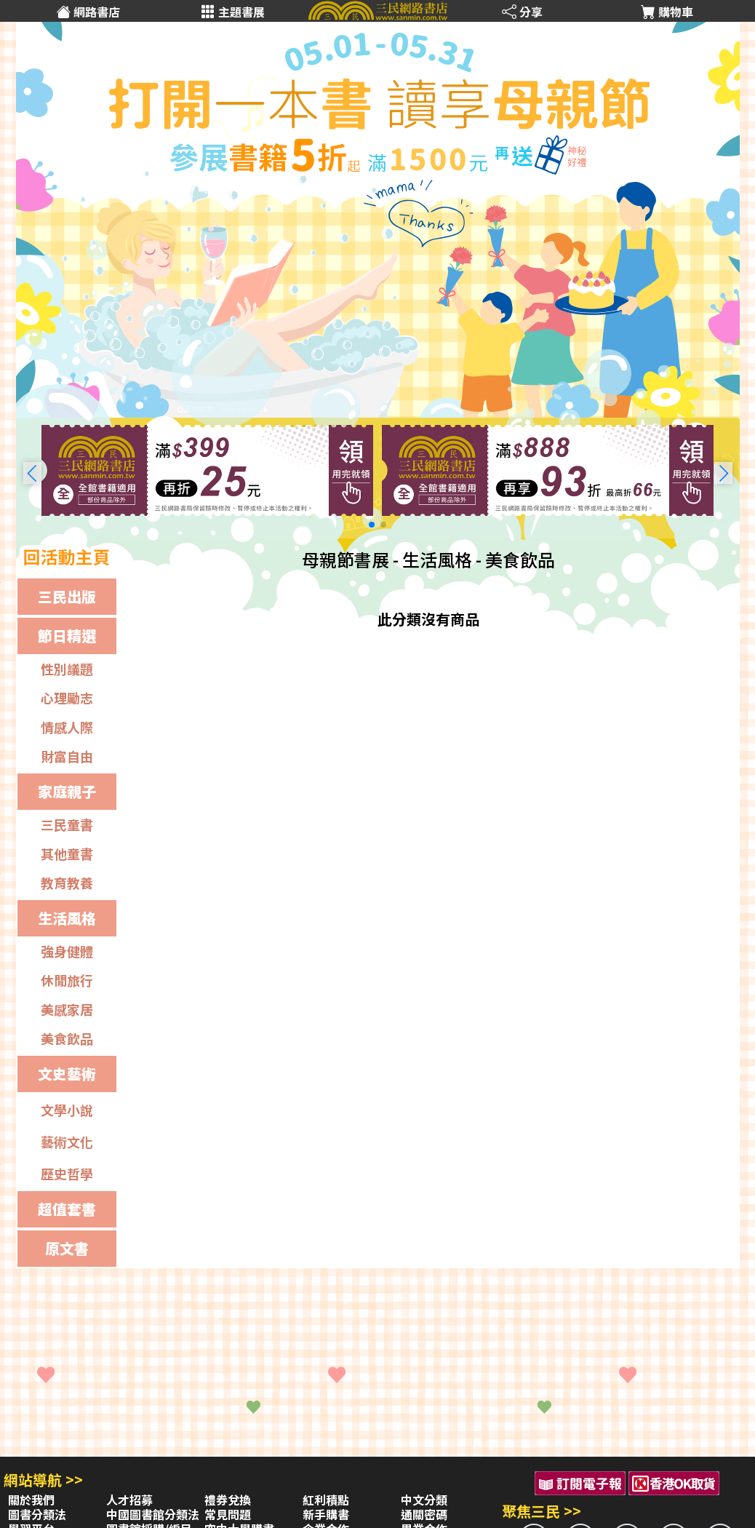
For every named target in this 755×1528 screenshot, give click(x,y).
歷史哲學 (67, 1173)
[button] (723, 473)
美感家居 (67, 1009)
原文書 (67, 1248)
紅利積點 (326, 1499)
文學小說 (67, 1109)
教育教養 (67, 882)
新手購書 (326, 1514)
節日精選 (67, 635)
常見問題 (227, 1514)
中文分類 (424, 1499)
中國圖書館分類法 (152, 1514)
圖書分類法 (37, 1514)
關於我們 (31, 1499)
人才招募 (129, 1499)
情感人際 (67, 726)
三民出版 (67, 596)
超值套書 (67, 1208)
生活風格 (67, 917)
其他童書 (67, 853)
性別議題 (67, 668)
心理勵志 (67, 697)
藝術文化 (67, 1141)
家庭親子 (67, 791)
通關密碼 (424, 1514)
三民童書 (67, 824)
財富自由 (67, 756)
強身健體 (67, 951)
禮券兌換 (227, 1499)
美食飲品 (67, 1038)
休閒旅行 (67, 980)
